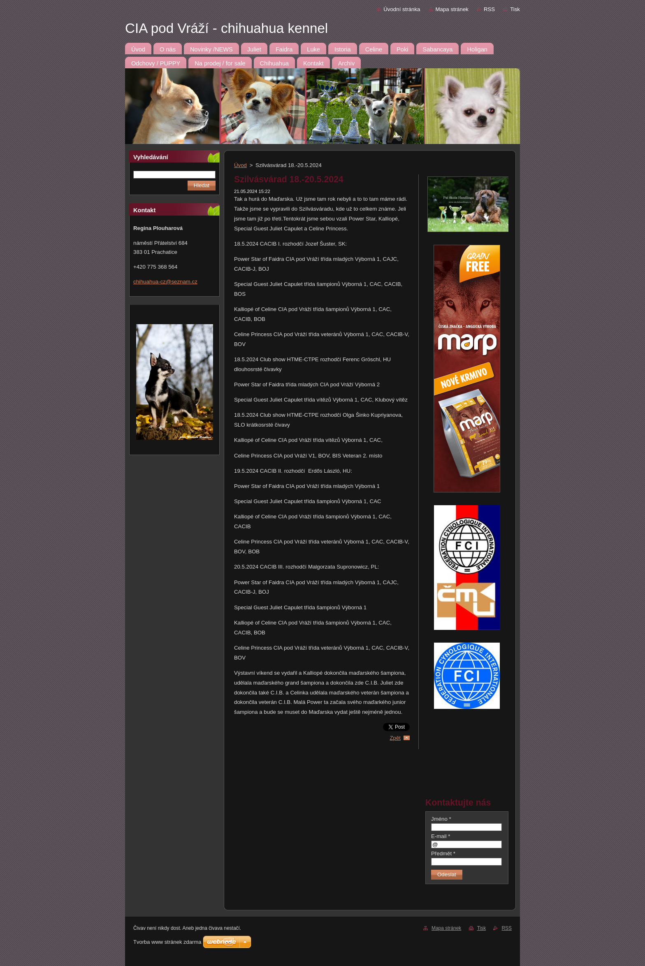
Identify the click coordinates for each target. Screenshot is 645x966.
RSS (489, 9)
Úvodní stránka (401, 9)
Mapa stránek (452, 9)
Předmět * (443, 853)
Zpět (395, 738)
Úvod (240, 165)
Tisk (515, 9)
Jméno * (441, 819)
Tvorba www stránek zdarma (167, 942)
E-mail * (440, 836)
